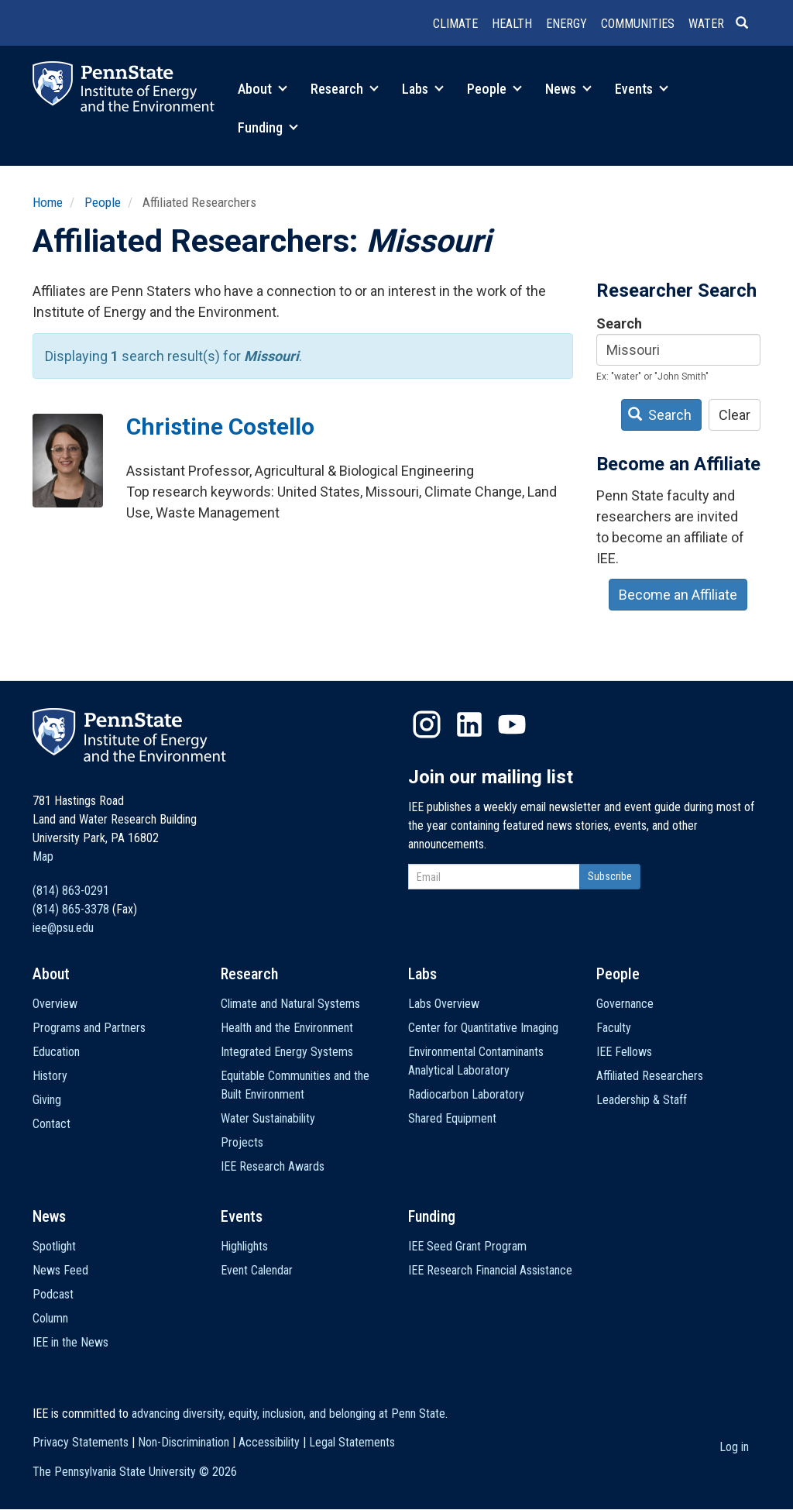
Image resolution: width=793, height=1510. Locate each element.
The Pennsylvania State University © (135, 1471)
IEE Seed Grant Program (467, 1246)
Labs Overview (443, 1003)
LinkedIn (469, 724)
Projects (242, 1142)
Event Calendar (257, 1270)
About (262, 89)
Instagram (426, 724)
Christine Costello (220, 426)
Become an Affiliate (678, 594)
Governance (625, 1003)
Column (50, 1318)
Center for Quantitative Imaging (483, 1027)
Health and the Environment (287, 1027)
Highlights (244, 1246)
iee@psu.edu (63, 927)
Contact (51, 1123)
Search (619, 323)
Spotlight (54, 1246)
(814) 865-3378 (71, 909)
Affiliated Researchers (649, 1075)
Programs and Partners (89, 1027)
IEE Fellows (624, 1051)
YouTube (512, 724)
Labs (423, 89)
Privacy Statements (81, 1442)
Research (345, 89)
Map (43, 856)
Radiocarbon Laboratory (466, 1094)
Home (48, 202)
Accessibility (269, 1442)
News (568, 89)
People (494, 89)
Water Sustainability (268, 1118)
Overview (55, 1003)
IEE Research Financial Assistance (490, 1270)
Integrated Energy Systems (287, 1051)
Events (641, 89)
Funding (268, 127)
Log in (734, 1446)
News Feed (60, 1270)
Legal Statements (352, 1442)
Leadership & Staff (641, 1099)
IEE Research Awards (272, 1166)
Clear (734, 415)
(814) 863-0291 (71, 890)
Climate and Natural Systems (290, 1003)
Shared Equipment (452, 1118)
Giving (47, 1099)
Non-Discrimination (183, 1442)
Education (56, 1051)
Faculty (613, 1027)
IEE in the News (70, 1342)
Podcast (53, 1294)
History (50, 1075)
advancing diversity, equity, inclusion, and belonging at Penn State (288, 1413)
